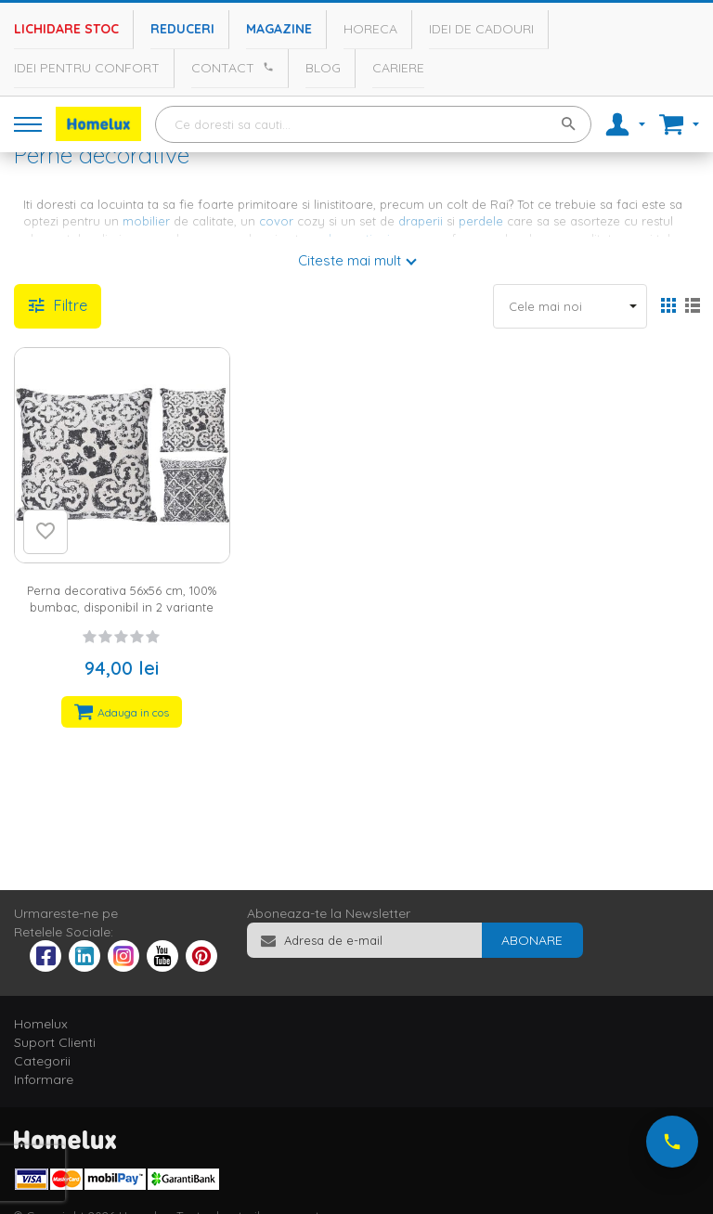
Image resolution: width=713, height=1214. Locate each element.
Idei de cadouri (481, 28)
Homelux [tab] (41, 1023)
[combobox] (373, 124)
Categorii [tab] (42, 1061)
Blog (323, 67)
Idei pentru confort (87, 67)
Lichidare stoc (66, 28)
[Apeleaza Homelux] (265, 67)
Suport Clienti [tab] (55, 1042)
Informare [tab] (43, 1079)
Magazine (279, 28)
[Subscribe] (532, 940)
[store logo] (98, 124)
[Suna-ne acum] (672, 1142)
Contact (222, 67)
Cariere (398, 67)
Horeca (370, 28)
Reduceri (182, 28)
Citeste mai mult (349, 260)
